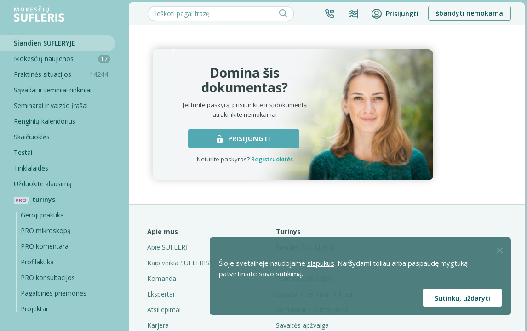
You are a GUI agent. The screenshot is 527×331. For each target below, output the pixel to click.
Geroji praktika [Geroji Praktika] (42, 215)
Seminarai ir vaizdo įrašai (51, 105)
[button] (329, 13)
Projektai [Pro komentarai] (34, 308)
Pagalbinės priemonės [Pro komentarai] (53, 293)
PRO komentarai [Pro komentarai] (45, 246)
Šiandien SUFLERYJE (44, 43)
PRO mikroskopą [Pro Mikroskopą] (46, 230)
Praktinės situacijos (64, 74)
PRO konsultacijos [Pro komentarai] (48, 277)
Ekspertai (160, 294)
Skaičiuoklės (32, 136)
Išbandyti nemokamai (469, 13)
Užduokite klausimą (43, 183)
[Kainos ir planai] (353, 13)
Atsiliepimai (164, 309)
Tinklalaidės (31, 168)
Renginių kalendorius (44, 121)
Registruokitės (272, 159)
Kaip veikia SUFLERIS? (179, 262)
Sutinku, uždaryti (462, 297)
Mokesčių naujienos (62, 58)
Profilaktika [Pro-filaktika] (37, 261)
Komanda (161, 278)
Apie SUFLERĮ (167, 247)
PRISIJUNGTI (243, 138)
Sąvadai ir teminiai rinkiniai (53, 90)
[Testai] (57, 152)
